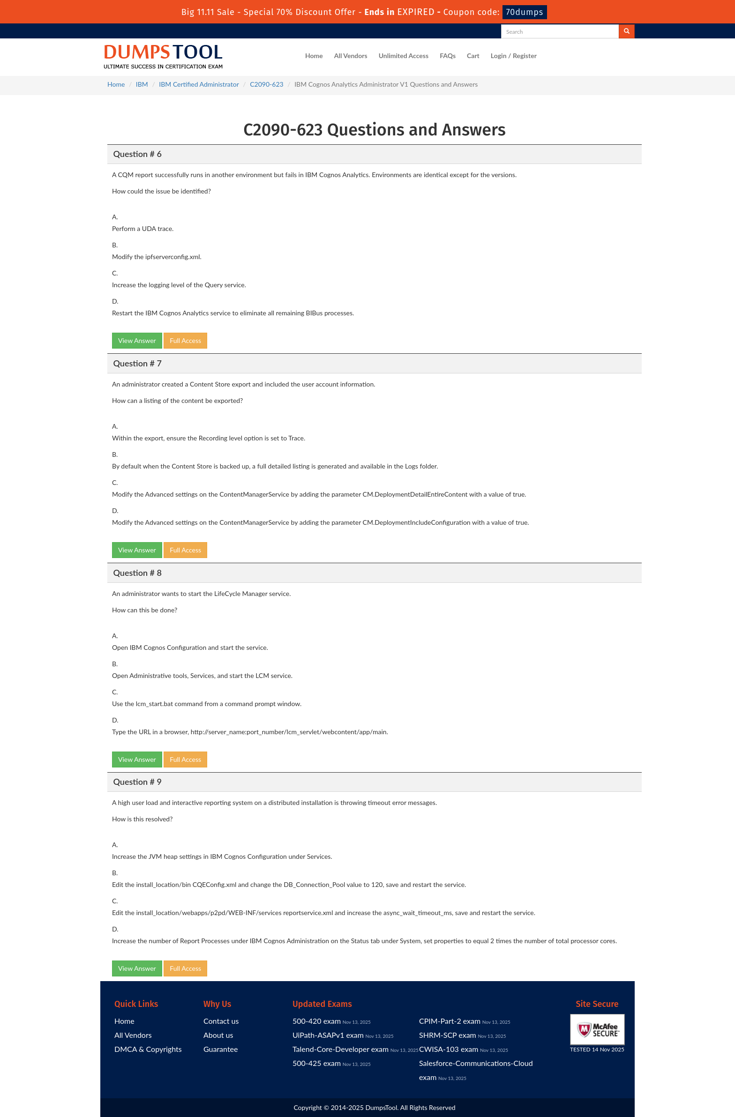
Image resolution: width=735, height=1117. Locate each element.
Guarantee (220, 1048)
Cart (473, 56)
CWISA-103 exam (448, 1048)
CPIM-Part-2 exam (449, 1020)
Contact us (221, 1020)
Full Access (185, 340)
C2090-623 (266, 84)
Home (314, 56)
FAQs (448, 56)
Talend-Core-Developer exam (340, 1048)
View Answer (137, 340)
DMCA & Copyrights (148, 1048)
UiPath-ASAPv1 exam (328, 1034)
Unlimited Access (403, 56)
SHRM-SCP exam (447, 1034)
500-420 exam (316, 1020)
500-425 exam (316, 1062)
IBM (142, 84)
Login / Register (514, 56)
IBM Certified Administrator (199, 84)
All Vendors (351, 56)
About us (218, 1034)
